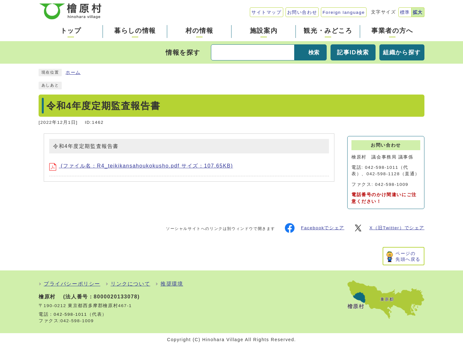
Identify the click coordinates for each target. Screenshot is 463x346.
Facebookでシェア (314, 228)
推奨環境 (171, 284)
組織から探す (402, 52)
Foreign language (343, 12)
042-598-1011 (70, 314)
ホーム (73, 72)
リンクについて (130, 284)
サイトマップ (266, 12)
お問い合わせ (302, 12)
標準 (405, 12)
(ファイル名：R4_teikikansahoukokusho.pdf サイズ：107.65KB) (141, 165)
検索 (313, 53)
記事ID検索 (353, 52)
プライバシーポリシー (72, 284)
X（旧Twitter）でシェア (388, 228)
